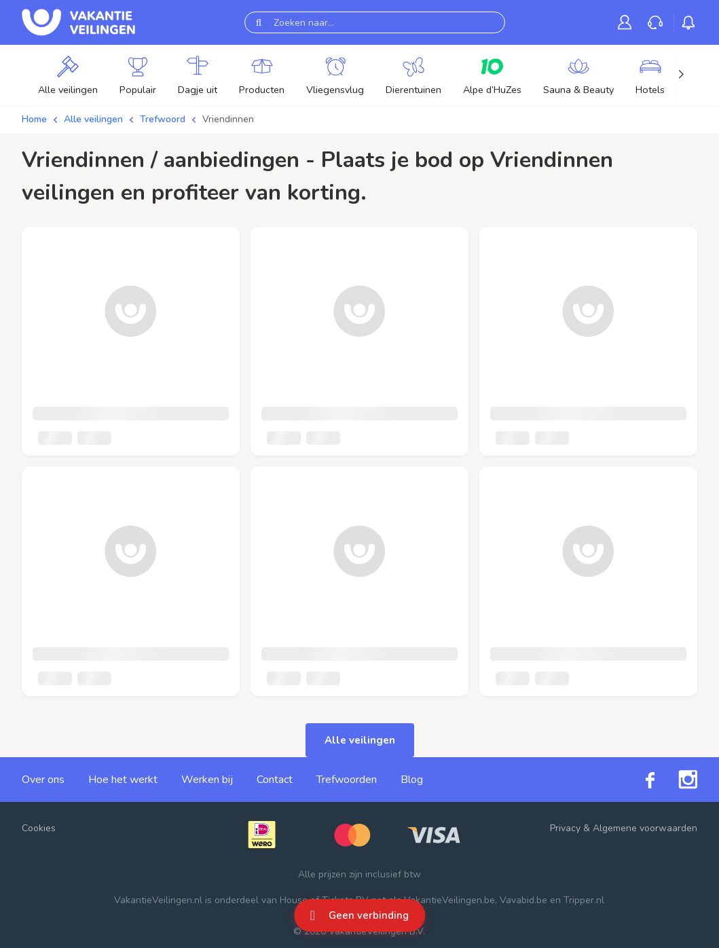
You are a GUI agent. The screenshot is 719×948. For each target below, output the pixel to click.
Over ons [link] (43, 779)
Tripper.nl (584, 900)
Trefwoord (162, 119)
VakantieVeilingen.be (449, 900)
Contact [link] (275, 779)
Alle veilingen (93, 119)
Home (34, 119)
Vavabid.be (523, 900)
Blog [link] (412, 779)
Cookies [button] (39, 828)
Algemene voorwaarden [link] (645, 828)
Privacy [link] (565, 828)
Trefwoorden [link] (346, 779)
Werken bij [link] (207, 779)
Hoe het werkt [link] (123, 779)
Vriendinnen (228, 119)
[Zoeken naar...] (374, 22)
